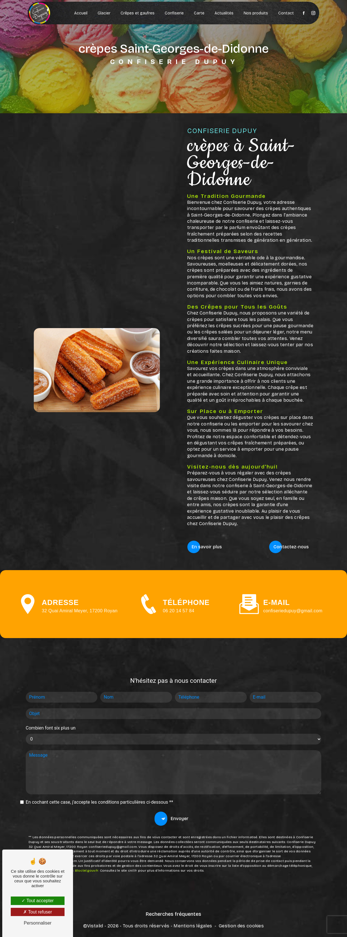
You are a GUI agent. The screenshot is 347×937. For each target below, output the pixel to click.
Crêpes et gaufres (137, 13)
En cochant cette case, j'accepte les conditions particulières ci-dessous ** (99, 773)
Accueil (80, 13)
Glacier (103, 13)
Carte (199, 13)
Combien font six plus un (51, 699)
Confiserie (173, 13)
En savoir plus (207, 546)
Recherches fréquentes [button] (173, 913)
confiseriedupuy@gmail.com (292, 581)
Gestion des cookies (241, 924)
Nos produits (255, 13)
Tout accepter (37, 900)
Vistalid (95, 924)
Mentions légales (193, 924)
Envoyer (180, 789)
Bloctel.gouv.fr (86, 842)
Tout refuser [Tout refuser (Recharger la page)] (37, 912)
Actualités (223, 13)
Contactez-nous (291, 546)
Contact (286, 13)
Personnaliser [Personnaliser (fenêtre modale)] (38, 923)
